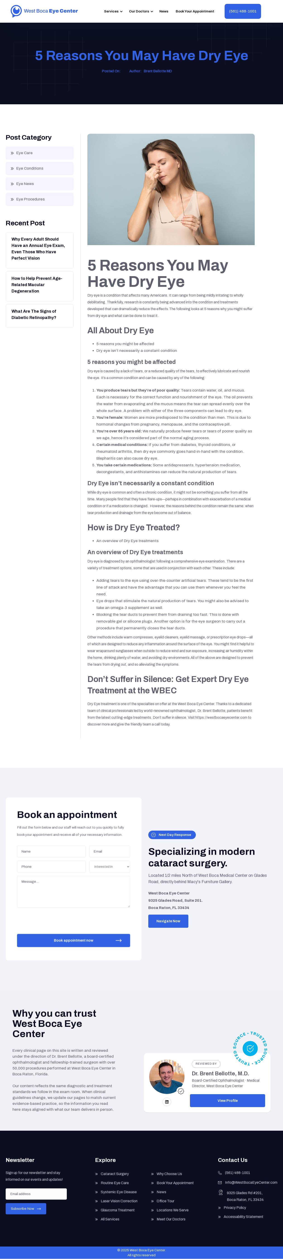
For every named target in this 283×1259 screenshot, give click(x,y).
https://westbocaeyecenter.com (221, 717)
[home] (44, 11)
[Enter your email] (36, 1199)
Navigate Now (168, 921)
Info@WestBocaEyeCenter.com (251, 1187)
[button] (112, 11)
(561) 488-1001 (243, 11)
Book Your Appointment (195, 11)
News (163, 11)
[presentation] (52, 917)
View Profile (228, 1101)
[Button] (39, 250)
